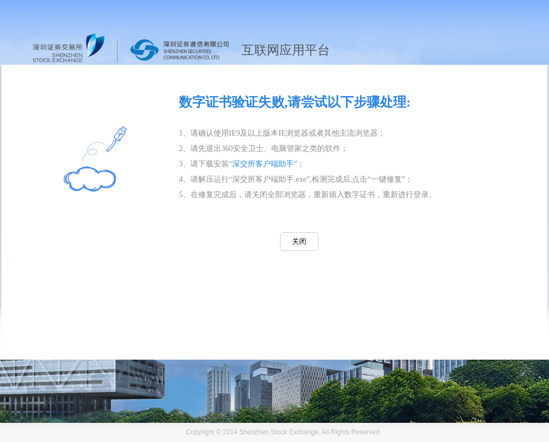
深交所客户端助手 (263, 164)
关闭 (299, 241)
